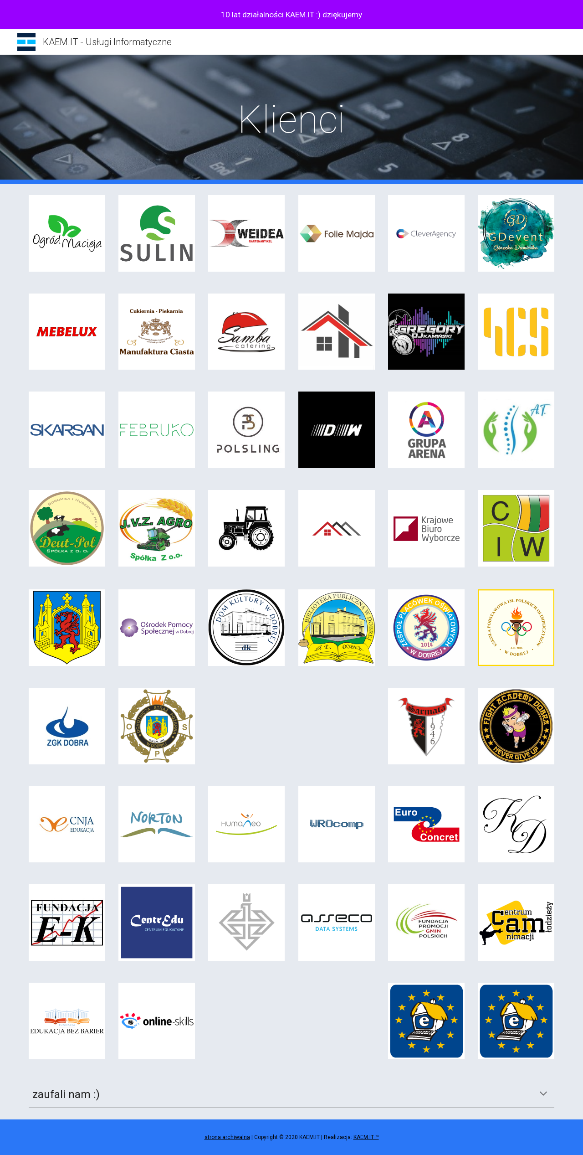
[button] (543, 1094)
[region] (291, 14)
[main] (291, 119)
